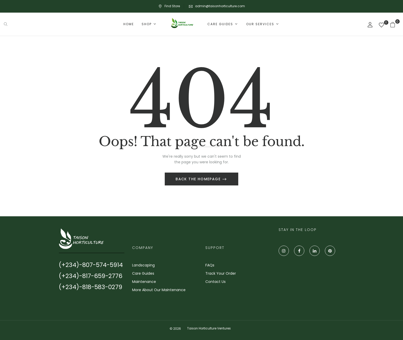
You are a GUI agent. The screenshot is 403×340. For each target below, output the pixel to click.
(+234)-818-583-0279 (90, 287)
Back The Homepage (199, 179)
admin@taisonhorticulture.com (220, 6)
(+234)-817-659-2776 (90, 276)
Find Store (169, 6)
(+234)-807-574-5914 (91, 265)
